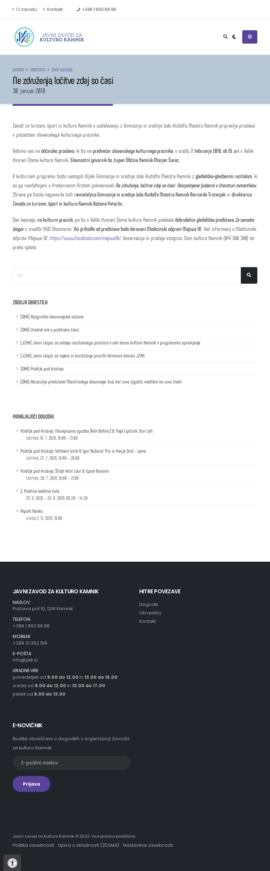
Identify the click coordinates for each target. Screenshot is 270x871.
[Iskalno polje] (127, 275)
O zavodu (25, 9)
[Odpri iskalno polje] (225, 36)
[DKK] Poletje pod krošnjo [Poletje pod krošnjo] (42, 369)
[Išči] (249, 275)
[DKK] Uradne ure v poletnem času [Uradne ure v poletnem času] (49, 330)
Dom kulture (62, 69)
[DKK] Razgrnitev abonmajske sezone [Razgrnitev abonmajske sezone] (52, 317)
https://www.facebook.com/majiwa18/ (85, 237)
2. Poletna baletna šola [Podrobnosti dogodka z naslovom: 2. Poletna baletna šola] (54, 494)
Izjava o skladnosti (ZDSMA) (88, 845)
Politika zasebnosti (33, 845)
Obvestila (37, 69)
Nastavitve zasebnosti (148, 845)
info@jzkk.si (25, 660)
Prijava (31, 784)
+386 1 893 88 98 (31, 626)
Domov (18, 69)
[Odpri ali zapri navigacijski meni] (249, 37)
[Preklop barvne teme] (234, 36)
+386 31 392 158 (30, 643)
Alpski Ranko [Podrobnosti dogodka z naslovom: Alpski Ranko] (41, 514)
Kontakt (53, 9)
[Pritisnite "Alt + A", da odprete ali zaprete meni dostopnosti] (12, 862)
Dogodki (148, 604)
